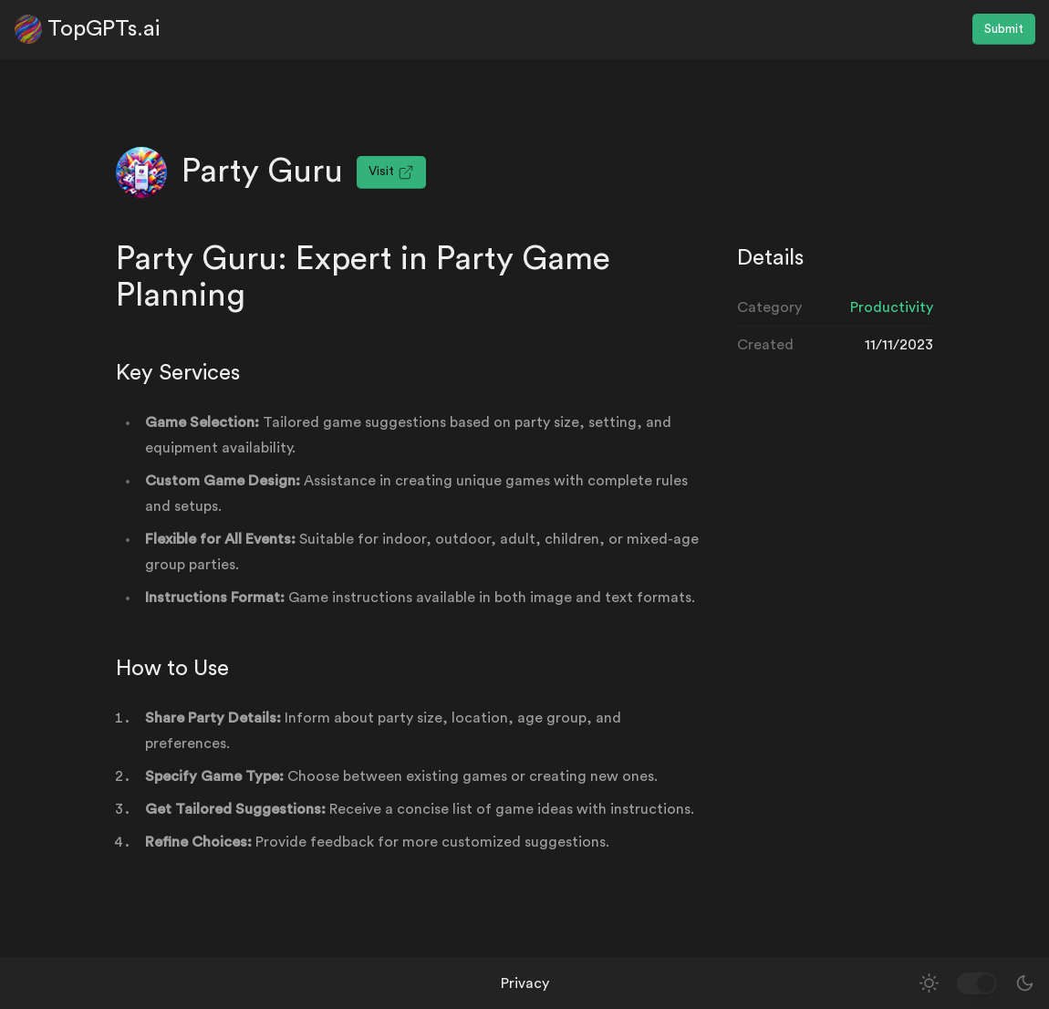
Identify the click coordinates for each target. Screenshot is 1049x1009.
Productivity (891, 307)
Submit (1003, 29)
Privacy (525, 983)
